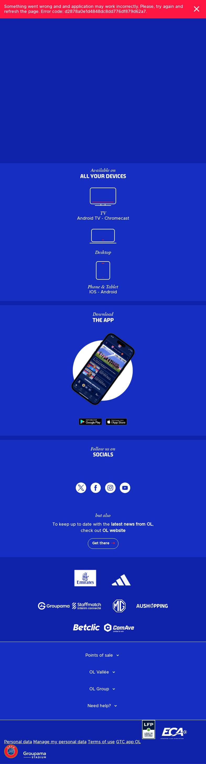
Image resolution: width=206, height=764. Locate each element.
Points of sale (99, 655)
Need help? (99, 706)
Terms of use (101, 742)
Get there (100, 543)
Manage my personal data (59, 742)
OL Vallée (99, 672)
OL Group (99, 689)
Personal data (18, 742)
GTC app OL (128, 742)
